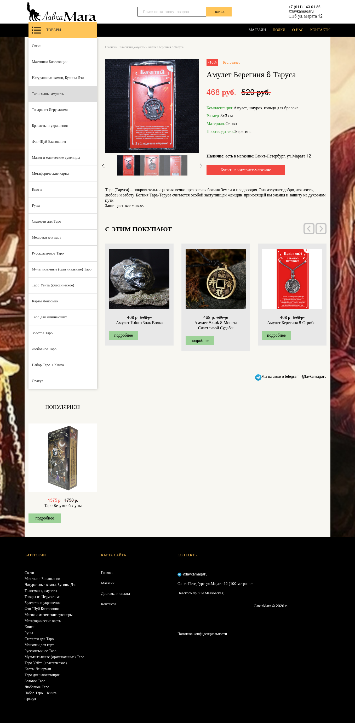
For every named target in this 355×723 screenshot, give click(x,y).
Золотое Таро (42, 333)
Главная (110, 47)
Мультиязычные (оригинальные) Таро (61, 269)
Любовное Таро (44, 349)
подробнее (44, 518)
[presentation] (309, 228)
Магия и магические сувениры (56, 157)
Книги (37, 189)
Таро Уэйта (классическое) (53, 285)
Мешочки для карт (46, 237)
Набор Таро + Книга (48, 365)
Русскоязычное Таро (48, 253)
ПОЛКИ (279, 30)
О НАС (298, 30)
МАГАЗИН (257, 30)
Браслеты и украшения (50, 125)
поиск (219, 11)
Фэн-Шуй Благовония (49, 141)
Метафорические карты (50, 173)
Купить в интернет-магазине (246, 169)
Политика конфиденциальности (202, 634)
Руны (36, 205)
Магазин (107, 583)
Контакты (108, 604)
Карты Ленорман (45, 301)
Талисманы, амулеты (48, 94)
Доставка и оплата (115, 593)
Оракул (37, 381)
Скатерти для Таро (46, 221)
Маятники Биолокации (49, 62)
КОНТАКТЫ (320, 30)
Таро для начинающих (49, 317)
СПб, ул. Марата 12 (306, 16)
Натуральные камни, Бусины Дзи (58, 78)
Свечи (36, 46)
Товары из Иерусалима (50, 110)
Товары (46, 30)
